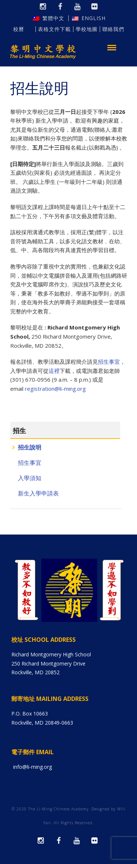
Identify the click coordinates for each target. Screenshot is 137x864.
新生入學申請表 (38, 493)
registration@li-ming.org (55, 388)
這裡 (54, 370)
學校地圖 (87, 29)
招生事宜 (29, 463)
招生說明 (29, 447)
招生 (19, 430)
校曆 (23, 29)
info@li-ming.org (32, 766)
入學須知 (29, 478)
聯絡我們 (113, 29)
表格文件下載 (54, 29)
